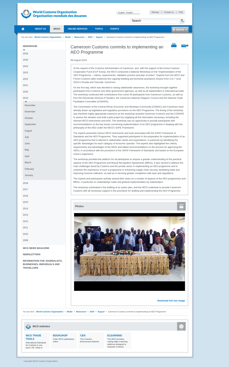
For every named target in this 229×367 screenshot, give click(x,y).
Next (184, 297)
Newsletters (31, 254)
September (30, 124)
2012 (25, 221)
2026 (25, 53)
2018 (25, 183)
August (99, 37)
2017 (25, 189)
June (27, 143)
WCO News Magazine (36, 248)
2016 (25, 195)
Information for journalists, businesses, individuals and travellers (42, 264)
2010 (25, 234)
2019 (90, 37)
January (29, 175)
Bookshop (60, 335)
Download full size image (171, 300)
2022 (25, 79)
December (30, 105)
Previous (77, 297)
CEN (83, 335)
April (27, 156)
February (29, 169)
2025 (25, 59)
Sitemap (155, 12)
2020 (25, 91)
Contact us (169, 12)
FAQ (181, 12)
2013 (25, 214)
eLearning (114, 335)
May (27, 149)
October (29, 118)
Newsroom (79, 37)
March (28, 162)
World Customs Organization (48, 37)
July (27, 137)
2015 (25, 202)
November (30, 111)
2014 (25, 208)
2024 (25, 66)
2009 (25, 240)
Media (68, 37)
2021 (25, 85)
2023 (25, 72)
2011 (25, 227)
